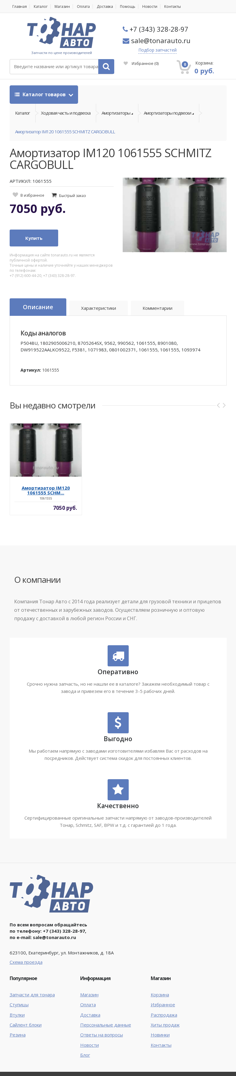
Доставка (105, 6)
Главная (19, 6)
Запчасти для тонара (32, 995)
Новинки (160, 1035)
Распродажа (164, 1015)
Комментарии (157, 308)
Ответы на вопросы (101, 1035)
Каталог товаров (41, 94)
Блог (85, 1055)
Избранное (141, 63)
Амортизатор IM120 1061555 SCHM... (46, 490)
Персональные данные (105, 1025)
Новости (149, 6)
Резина (18, 1035)
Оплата (83, 6)
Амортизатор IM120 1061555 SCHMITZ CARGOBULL (65, 132)
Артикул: (30, 370)
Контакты (172, 6)
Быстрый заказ (72, 195)
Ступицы (19, 1004)
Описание (38, 307)
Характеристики (98, 308)
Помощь (127, 6)
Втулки (17, 1015)
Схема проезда (26, 962)
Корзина (160, 995)
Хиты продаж (165, 1025)
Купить (33, 238)
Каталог (41, 6)
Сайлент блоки (26, 1025)
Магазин (62, 6)
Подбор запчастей (157, 50)
